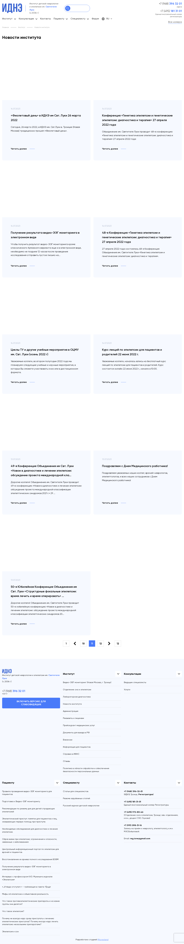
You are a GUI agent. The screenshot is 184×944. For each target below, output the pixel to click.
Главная (5, 27)
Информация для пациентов (76, 747)
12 (100, 643)
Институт (7, 18)
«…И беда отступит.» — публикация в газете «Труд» (26, 887)
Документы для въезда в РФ (76, 732)
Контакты (45, 18)
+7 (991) (133, 825)
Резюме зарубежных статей (76, 798)
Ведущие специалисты (135, 682)
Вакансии (67, 740)
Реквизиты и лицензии (73, 718)
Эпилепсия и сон (10, 931)
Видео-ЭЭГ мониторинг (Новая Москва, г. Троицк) (87, 682)
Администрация (70, 711)
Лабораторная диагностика (77, 697)
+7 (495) (171, 11)
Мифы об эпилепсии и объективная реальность (25, 894)
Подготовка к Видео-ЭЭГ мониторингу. (21, 801)
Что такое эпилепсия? (13, 911)
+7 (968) (170, 3)
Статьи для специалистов (75, 791)
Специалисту (78, 18)
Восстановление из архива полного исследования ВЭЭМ (30, 859)
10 (83, 643)
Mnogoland (103, 939)
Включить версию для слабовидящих (31, 703)
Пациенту (59, 18)
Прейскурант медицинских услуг (79, 725)
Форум (95, 18)
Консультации (26, 18)
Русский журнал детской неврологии (81, 805)
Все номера (175, 22)
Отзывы (66, 761)
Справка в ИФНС (71, 754)
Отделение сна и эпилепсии (77, 689)
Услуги (127, 689)
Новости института (72, 704)
